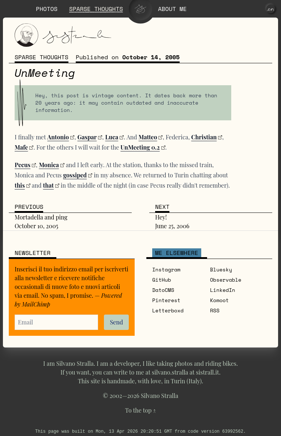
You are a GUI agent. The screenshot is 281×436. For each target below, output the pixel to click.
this (20, 185)
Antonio (58, 137)
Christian (204, 137)
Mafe (21, 147)
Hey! (161, 217)
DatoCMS (163, 290)
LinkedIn (222, 290)
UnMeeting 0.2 (140, 147)
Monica (49, 165)
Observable (225, 279)
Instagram (166, 269)
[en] (270, 8)
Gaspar (87, 137)
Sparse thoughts (41, 57)
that (48, 185)
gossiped (75, 175)
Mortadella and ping (41, 217)
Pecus (22, 165)
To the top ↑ (140, 410)
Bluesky (221, 269)
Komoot (219, 300)
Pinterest (166, 300)
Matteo (148, 137)
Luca (111, 137)
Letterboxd (168, 310)
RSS (215, 310)
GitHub (161, 279)
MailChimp (36, 304)
